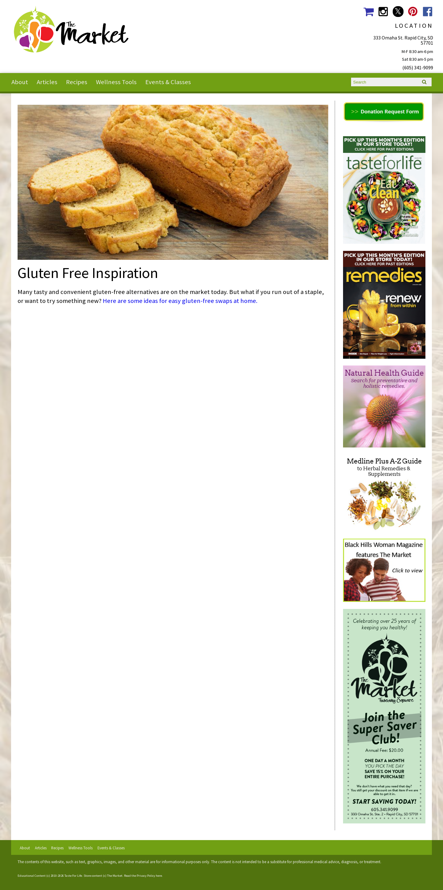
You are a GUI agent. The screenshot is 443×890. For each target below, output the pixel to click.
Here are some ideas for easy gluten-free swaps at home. (180, 301)
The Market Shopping (368, 11)
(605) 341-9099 (417, 67)
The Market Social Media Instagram (383, 11)
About (19, 82)
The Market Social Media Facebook (427, 11)
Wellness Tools (116, 82)
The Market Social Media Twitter (398, 11)
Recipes (76, 82)
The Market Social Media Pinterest (413, 11)
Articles (47, 82)
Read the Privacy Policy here (143, 876)
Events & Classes (168, 82)
